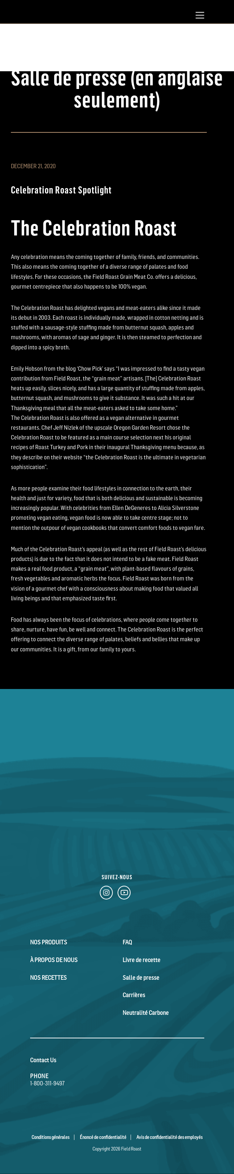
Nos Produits (48, 942)
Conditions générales (50, 1136)
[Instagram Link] (106, 894)
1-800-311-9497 (47, 1081)
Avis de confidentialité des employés (169, 1136)
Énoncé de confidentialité (103, 1136)
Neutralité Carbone (145, 1011)
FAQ (127, 942)
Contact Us (43, 1058)
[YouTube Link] (124, 894)
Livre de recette (141, 959)
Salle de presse (141, 977)
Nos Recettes (48, 977)
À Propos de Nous (53, 959)
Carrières (134, 994)
